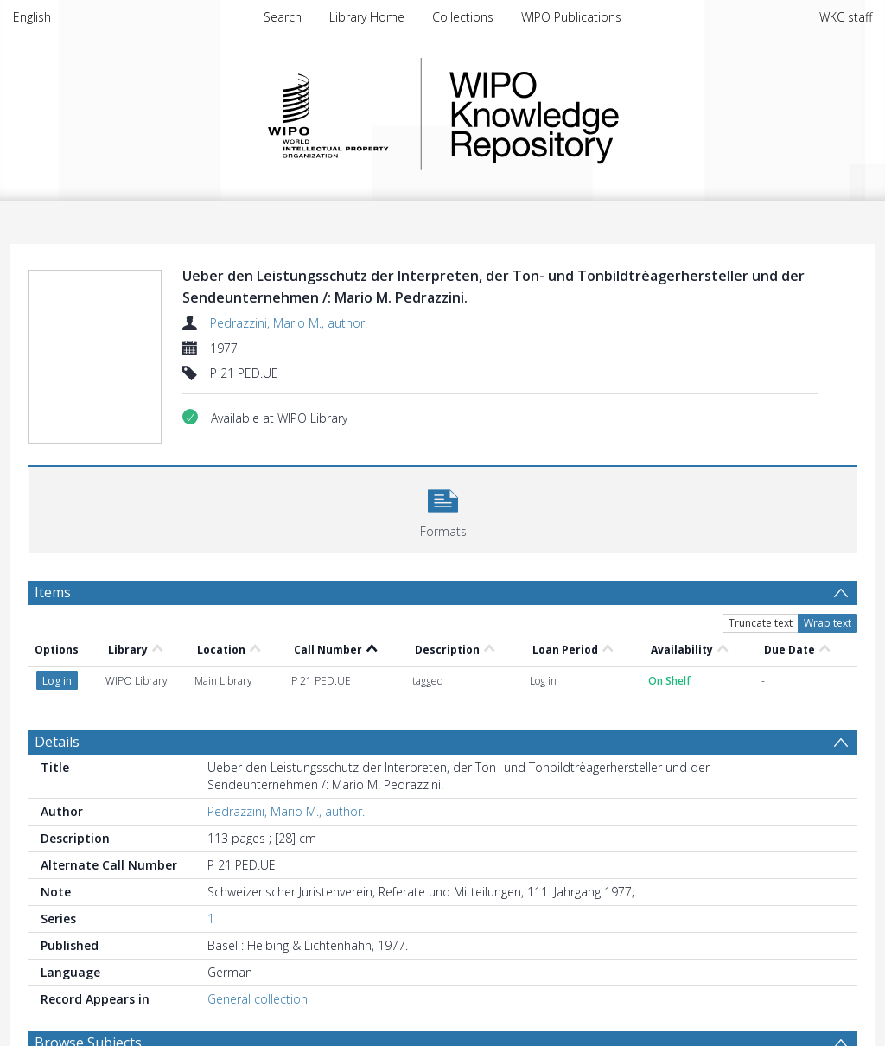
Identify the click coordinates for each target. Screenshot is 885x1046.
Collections (462, 17)
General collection (257, 999)
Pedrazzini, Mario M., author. (288, 323)
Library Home (366, 17)
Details (57, 741)
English (32, 17)
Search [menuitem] (283, 17)
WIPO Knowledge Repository (605, 114)
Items (53, 592)
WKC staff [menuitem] (845, 17)
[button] (443, 508)
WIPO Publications (571, 17)
